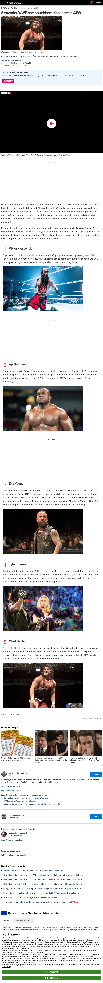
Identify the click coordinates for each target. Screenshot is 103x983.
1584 (40, 940)
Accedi (98, 3)
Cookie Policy (6, 967)
